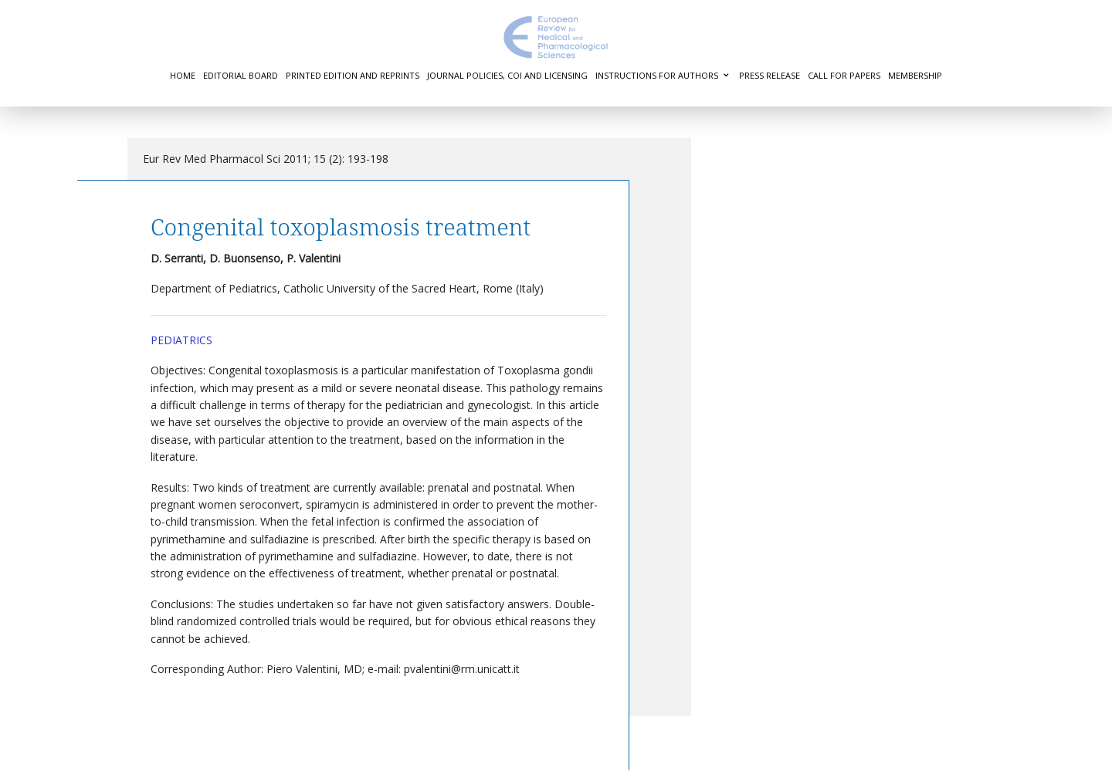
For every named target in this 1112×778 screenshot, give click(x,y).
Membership (915, 75)
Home (182, 75)
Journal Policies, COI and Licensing (507, 75)
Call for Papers (844, 75)
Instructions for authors (656, 75)
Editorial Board (240, 75)
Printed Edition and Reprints (352, 75)
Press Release (769, 75)
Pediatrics (181, 340)
